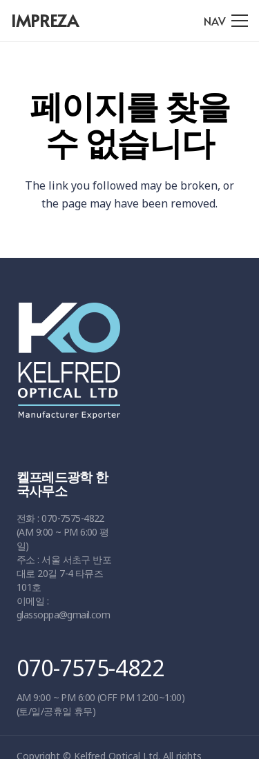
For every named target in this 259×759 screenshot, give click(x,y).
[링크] (124, 367)
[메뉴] (226, 20)
